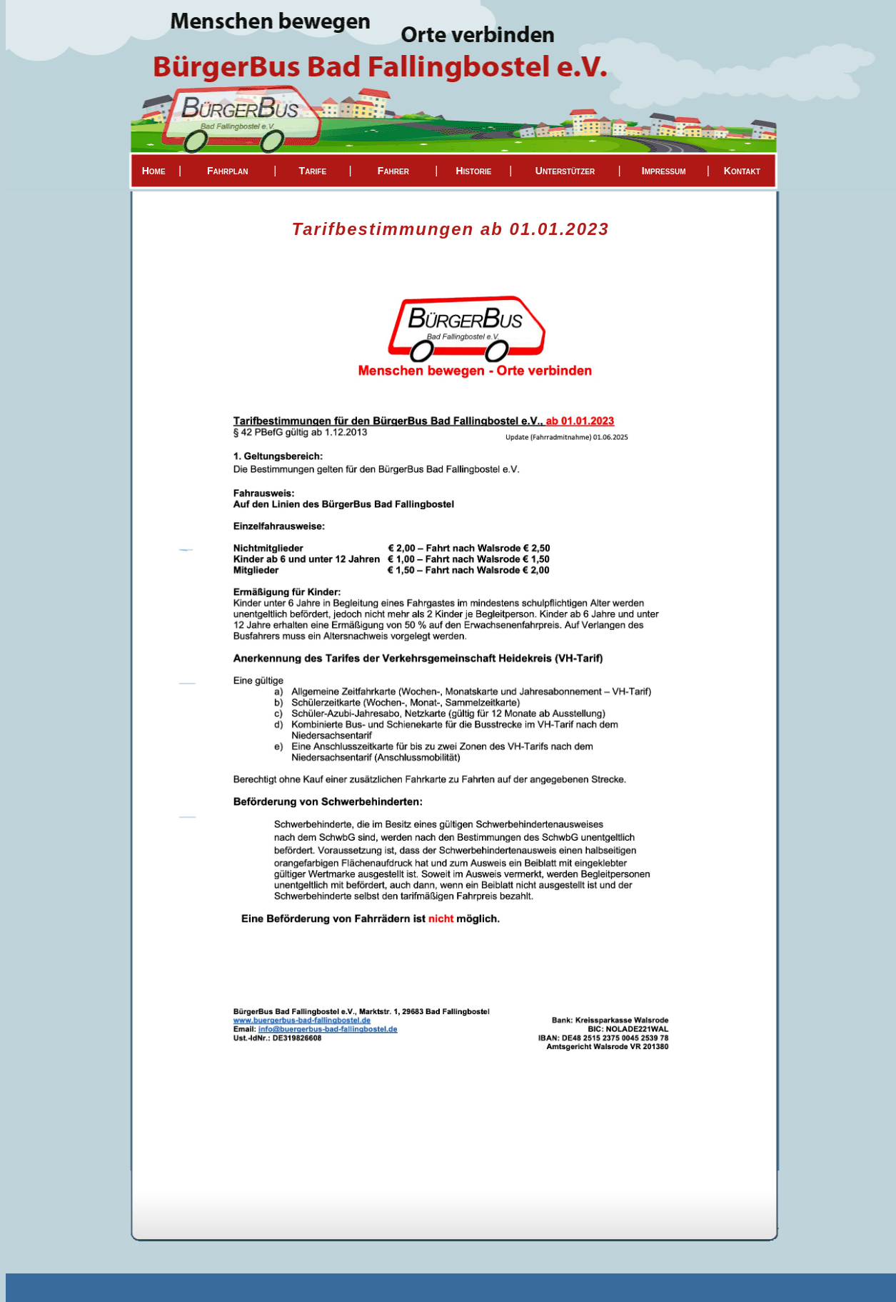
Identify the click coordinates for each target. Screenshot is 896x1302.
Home (154, 170)
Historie (473, 170)
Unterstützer (565, 170)
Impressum (664, 170)
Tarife (313, 170)
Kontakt (742, 170)
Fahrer (393, 170)
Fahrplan (227, 170)
